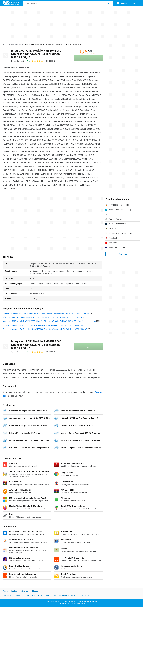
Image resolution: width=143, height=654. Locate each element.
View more (123, 254)
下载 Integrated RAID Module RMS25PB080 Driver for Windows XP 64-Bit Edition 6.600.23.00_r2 (43, 317)
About (5, 591)
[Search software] (108, 3)
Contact (14, 591)
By (18, 61)
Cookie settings (85, 595)
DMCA (73, 595)
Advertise (24, 591)
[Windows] (10, 44)
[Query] (68, 3)
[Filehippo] (11, 3)
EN (136, 3)
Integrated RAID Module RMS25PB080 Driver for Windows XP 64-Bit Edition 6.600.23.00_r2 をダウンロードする (49, 321)
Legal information (60, 595)
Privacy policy (43, 595)
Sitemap (35, 591)
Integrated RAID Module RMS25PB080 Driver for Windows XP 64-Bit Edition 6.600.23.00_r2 (36, 54)
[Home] (4, 44)
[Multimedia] (18, 44)
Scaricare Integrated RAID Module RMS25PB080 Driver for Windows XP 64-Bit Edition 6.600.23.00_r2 (45, 329)
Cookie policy (29, 595)
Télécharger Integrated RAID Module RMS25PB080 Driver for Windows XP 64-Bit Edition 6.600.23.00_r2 (46, 313)
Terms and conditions (11, 595)
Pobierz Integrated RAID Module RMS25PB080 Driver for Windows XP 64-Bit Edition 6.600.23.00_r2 (44, 325)
